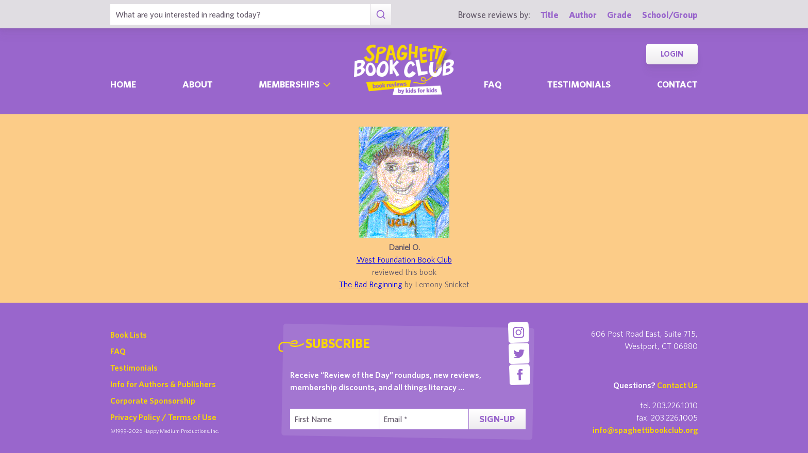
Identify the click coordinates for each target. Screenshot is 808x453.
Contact (677, 84)
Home (123, 84)
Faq (492, 84)
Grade (619, 14)
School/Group (670, 14)
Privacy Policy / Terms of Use (163, 417)
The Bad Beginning (372, 284)
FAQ (118, 351)
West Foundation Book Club (404, 259)
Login (672, 53)
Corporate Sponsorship (152, 400)
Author (583, 14)
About (197, 84)
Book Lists (128, 334)
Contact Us (677, 385)
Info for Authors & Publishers (163, 384)
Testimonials (579, 84)
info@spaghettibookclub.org (645, 429)
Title (550, 14)
